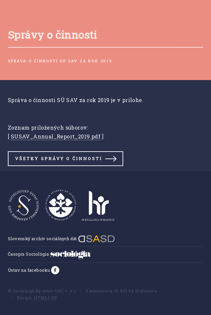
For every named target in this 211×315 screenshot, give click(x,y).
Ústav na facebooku (29, 270)
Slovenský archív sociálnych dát (61, 238)
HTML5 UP (45, 297)
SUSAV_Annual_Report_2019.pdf (56, 136)
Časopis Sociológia (49, 254)
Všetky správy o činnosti (58, 158)
